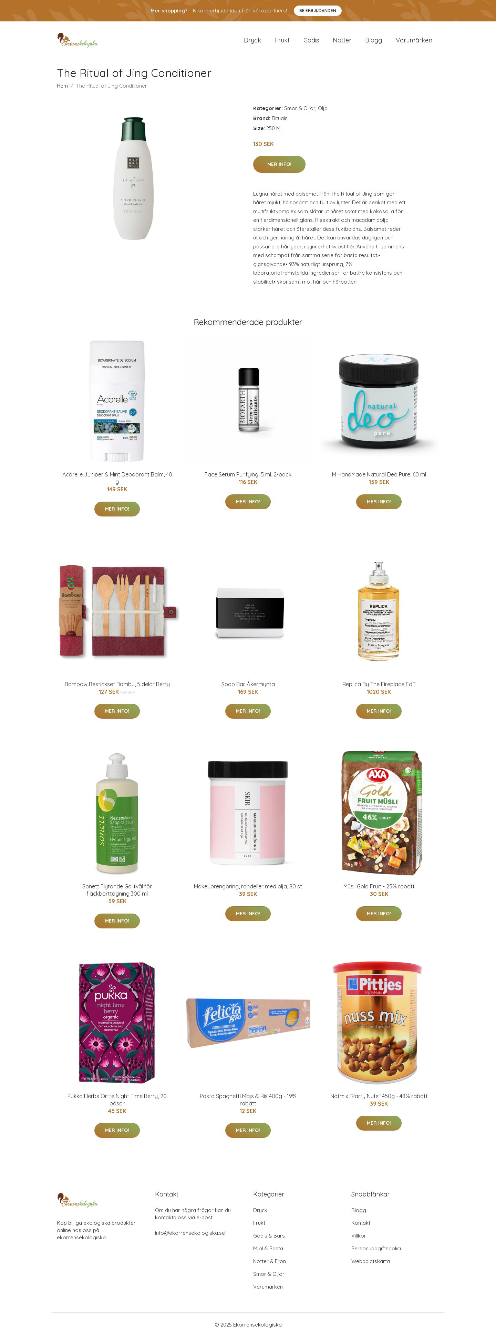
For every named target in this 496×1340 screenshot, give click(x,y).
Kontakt (360, 1226)
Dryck (252, 42)
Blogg (373, 42)
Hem (62, 89)
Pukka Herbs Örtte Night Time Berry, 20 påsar (117, 1103)
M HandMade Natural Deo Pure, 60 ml (379, 478)
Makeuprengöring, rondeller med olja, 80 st (248, 890)
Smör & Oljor (300, 111)
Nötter (342, 42)
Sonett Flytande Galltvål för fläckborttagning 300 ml (117, 894)
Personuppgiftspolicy (377, 1252)
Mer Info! (279, 168)
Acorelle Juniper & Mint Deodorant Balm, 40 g (117, 482)
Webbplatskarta (370, 1264)
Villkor (358, 1239)
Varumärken (414, 42)
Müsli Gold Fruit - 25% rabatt (379, 890)
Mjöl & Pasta (268, 1252)
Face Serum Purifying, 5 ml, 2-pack (248, 478)
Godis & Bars (269, 1239)
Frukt (282, 42)
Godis (311, 42)
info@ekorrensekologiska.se (190, 1236)
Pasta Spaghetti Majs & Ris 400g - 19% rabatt (248, 1103)
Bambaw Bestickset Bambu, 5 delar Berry (117, 687)
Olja (323, 111)
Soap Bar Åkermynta (248, 687)
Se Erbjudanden (317, 10)
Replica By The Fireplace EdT (378, 687)
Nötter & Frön (269, 1264)
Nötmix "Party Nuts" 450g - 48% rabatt (379, 1099)
